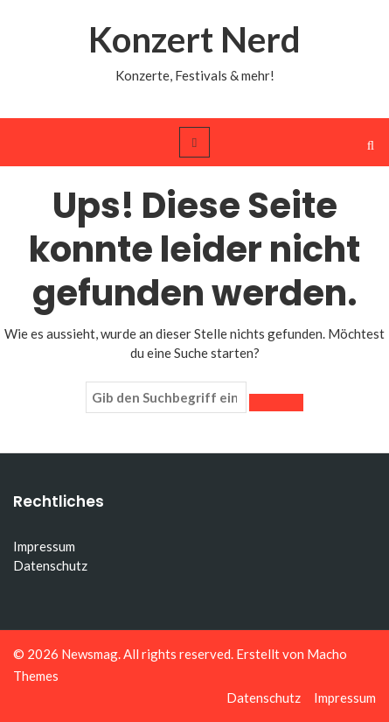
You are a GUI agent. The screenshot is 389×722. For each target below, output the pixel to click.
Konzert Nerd (194, 39)
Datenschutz (50, 565)
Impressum (44, 546)
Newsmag (89, 654)
